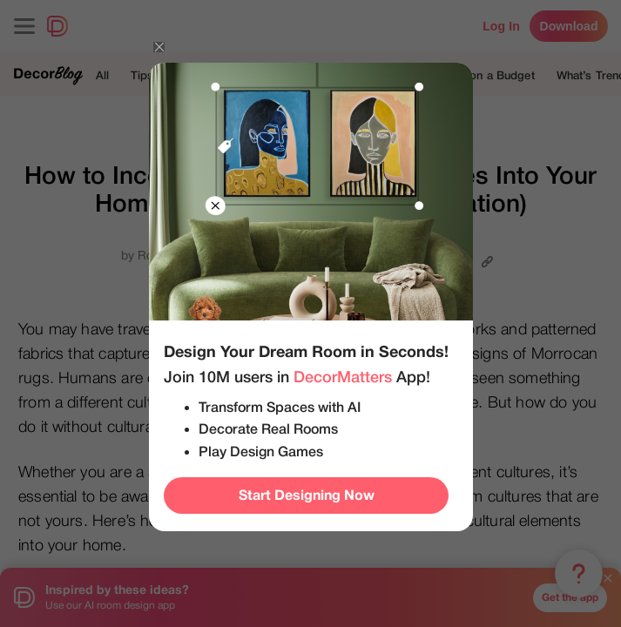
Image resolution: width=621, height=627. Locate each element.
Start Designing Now (307, 495)
